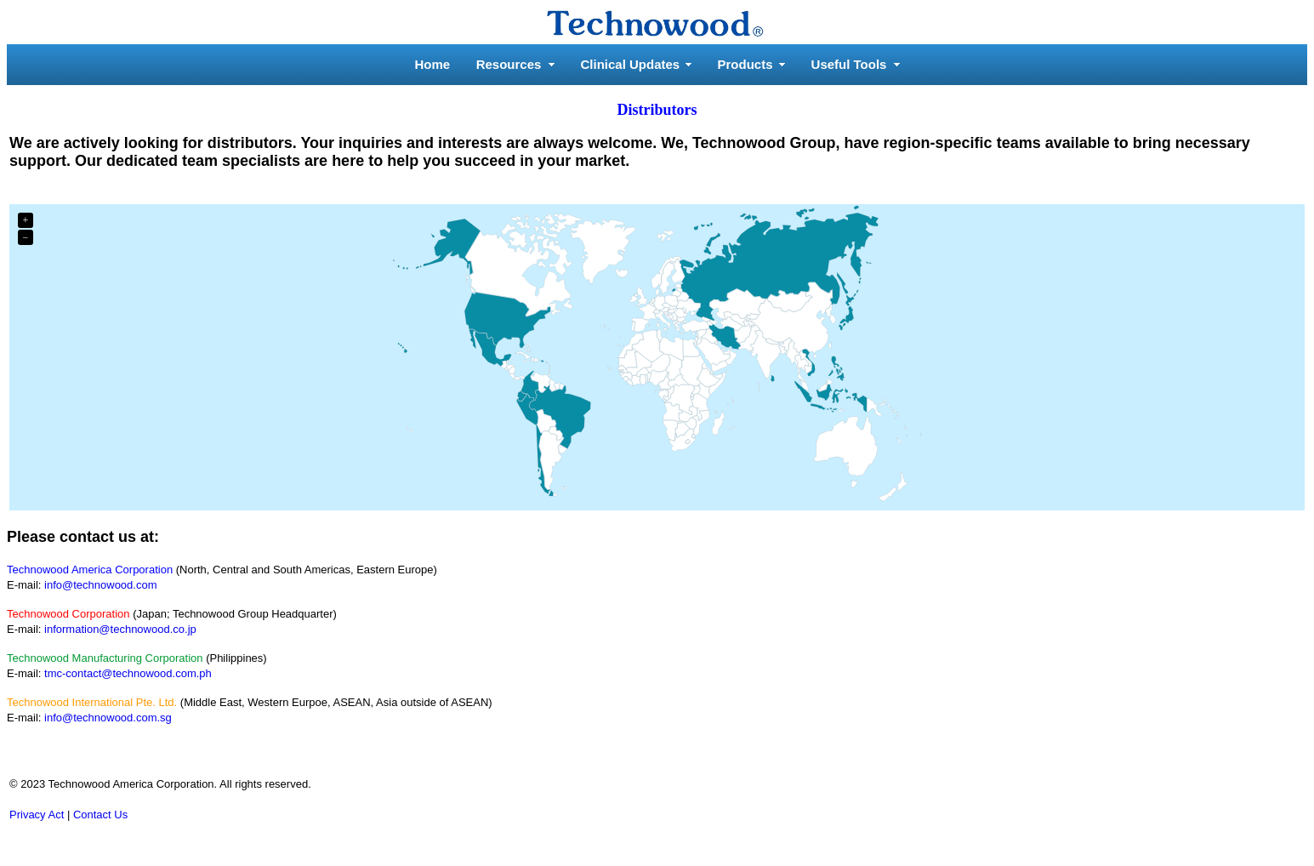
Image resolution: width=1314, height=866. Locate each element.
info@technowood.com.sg (108, 717)
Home (433, 64)
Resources (509, 64)
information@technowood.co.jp (120, 629)
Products (745, 64)
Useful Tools (849, 64)
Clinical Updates (630, 64)
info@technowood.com (100, 584)
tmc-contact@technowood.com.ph (128, 673)
